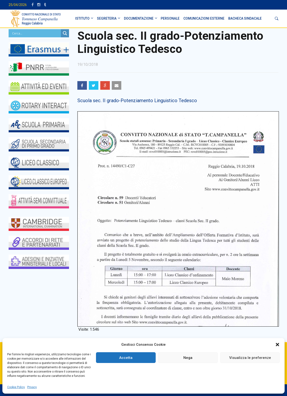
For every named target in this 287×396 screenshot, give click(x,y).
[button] (277, 344)
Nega (187, 358)
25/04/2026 (18, 5)
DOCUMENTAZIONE (139, 18)
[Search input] (36, 33)
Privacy (32, 387)
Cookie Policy (16, 387)
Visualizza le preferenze (250, 358)
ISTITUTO (82, 18)
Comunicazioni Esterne (203, 18)
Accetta (126, 358)
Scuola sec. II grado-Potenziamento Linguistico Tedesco (137, 100)
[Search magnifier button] (65, 33)
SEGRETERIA (107, 18)
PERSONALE (170, 18)
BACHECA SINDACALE (245, 18)
